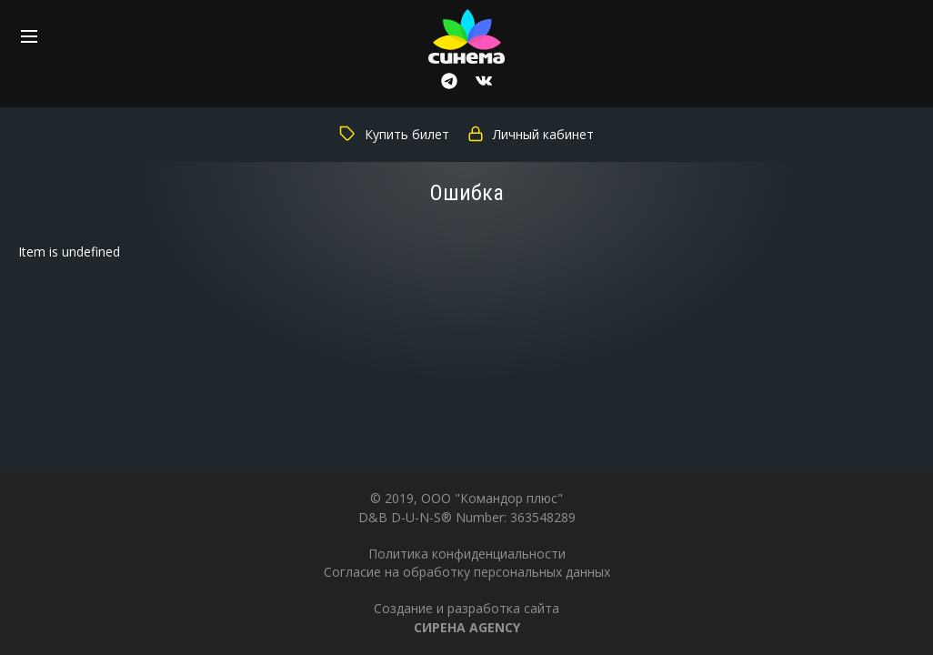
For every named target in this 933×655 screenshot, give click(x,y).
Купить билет (394, 134)
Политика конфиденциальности (467, 553)
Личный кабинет (530, 134)
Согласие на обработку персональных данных (467, 571)
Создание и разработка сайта (466, 617)
